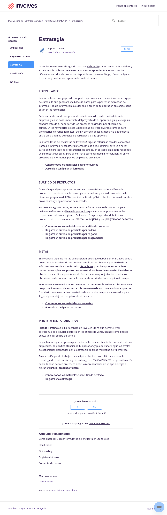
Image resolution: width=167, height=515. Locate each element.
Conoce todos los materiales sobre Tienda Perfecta (74, 375)
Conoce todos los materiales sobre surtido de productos (77, 226)
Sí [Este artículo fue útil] (77, 407)
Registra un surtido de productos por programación (74, 237)
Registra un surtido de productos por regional (71, 234)
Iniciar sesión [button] (148, 5)
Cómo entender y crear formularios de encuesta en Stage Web (74, 438)
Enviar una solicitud (99, 423)
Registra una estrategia (58, 378)
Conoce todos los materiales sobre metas (69, 303)
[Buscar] (134, 20)
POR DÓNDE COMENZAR (56, 20)
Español (153, 508)
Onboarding (77, 20)
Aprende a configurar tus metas (63, 307)
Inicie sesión (45, 489)
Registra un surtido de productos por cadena (70, 230)
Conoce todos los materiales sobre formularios (71, 164)
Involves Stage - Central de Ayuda (25, 20)
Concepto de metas (50, 463)
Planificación (16, 73)
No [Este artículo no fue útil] (94, 407)
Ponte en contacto (126, 5)
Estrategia (16, 64)
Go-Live (14, 81)
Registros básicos (20, 56)
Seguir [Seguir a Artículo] (127, 48)
